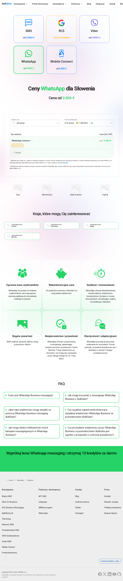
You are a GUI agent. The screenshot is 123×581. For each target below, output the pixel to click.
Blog (89, 4)
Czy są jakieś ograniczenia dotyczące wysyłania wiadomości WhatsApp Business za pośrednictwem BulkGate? (89, 413)
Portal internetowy (40, 4)
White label (43, 513)
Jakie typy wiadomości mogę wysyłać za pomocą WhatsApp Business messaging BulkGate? (28, 413)
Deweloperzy (58, 4)
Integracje (100, 4)
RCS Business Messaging (13, 508)
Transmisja (6, 519)
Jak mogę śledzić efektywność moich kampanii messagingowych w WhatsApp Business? (27, 431)
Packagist (79, 513)
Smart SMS (6, 542)
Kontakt (107, 496)
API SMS (42, 496)
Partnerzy (75, 4)
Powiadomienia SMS (10, 530)
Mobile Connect (8, 547)
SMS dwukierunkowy (10, 536)
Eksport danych (110, 513)
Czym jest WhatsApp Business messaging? (30, 395)
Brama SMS (7, 496)
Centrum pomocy (82, 502)
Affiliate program (45, 508)
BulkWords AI (7, 513)
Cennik (112, 4)
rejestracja (17, 145)
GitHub (78, 508)
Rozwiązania (19, 4)
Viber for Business (9, 502)
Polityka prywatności (112, 508)
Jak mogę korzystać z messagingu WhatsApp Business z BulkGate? (90, 397)
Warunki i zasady (111, 502)
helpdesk (65, 163)
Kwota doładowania (71, 119)
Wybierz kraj (15, 119)
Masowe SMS (8, 525)
